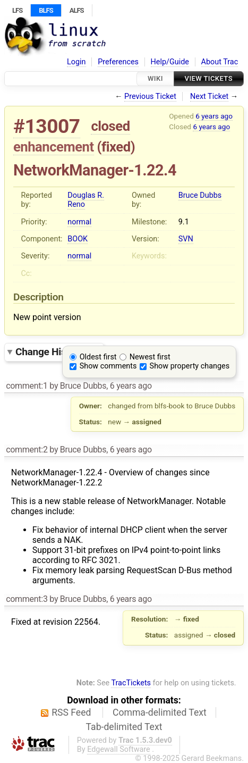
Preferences (118, 61)
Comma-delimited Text (160, 712)
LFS (17, 10)
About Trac (219, 61)
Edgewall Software (118, 749)
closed (110, 126)
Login (76, 61)
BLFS (46, 10)
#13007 (46, 126)
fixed (116, 147)
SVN (185, 239)
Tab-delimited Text (124, 727)
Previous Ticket (150, 96)
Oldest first (98, 357)
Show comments (108, 366)
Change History (56, 352)
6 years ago (214, 116)
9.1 (183, 222)
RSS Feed (71, 712)
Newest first (150, 357)
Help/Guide (170, 61)
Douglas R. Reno (85, 200)
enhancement (53, 147)
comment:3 (26, 599)
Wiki (155, 78)
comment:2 (26, 450)
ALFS (77, 10)
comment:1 (26, 386)
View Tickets (209, 78)
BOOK (77, 239)
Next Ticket (209, 96)
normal (79, 222)
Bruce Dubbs (199, 195)
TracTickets (131, 682)
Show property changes (189, 366)
